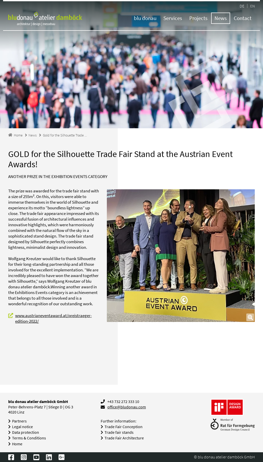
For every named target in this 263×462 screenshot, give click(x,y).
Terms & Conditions (29, 438)
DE (242, 6)
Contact (242, 18)
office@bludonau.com (126, 407)
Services (172, 18)
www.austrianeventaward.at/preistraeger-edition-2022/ (53, 318)
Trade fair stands (119, 432)
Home (17, 443)
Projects (198, 18)
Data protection (25, 432)
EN (252, 6)
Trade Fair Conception (124, 426)
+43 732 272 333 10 (123, 401)
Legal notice (22, 426)
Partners (19, 421)
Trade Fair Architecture (124, 438)
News (220, 18)
